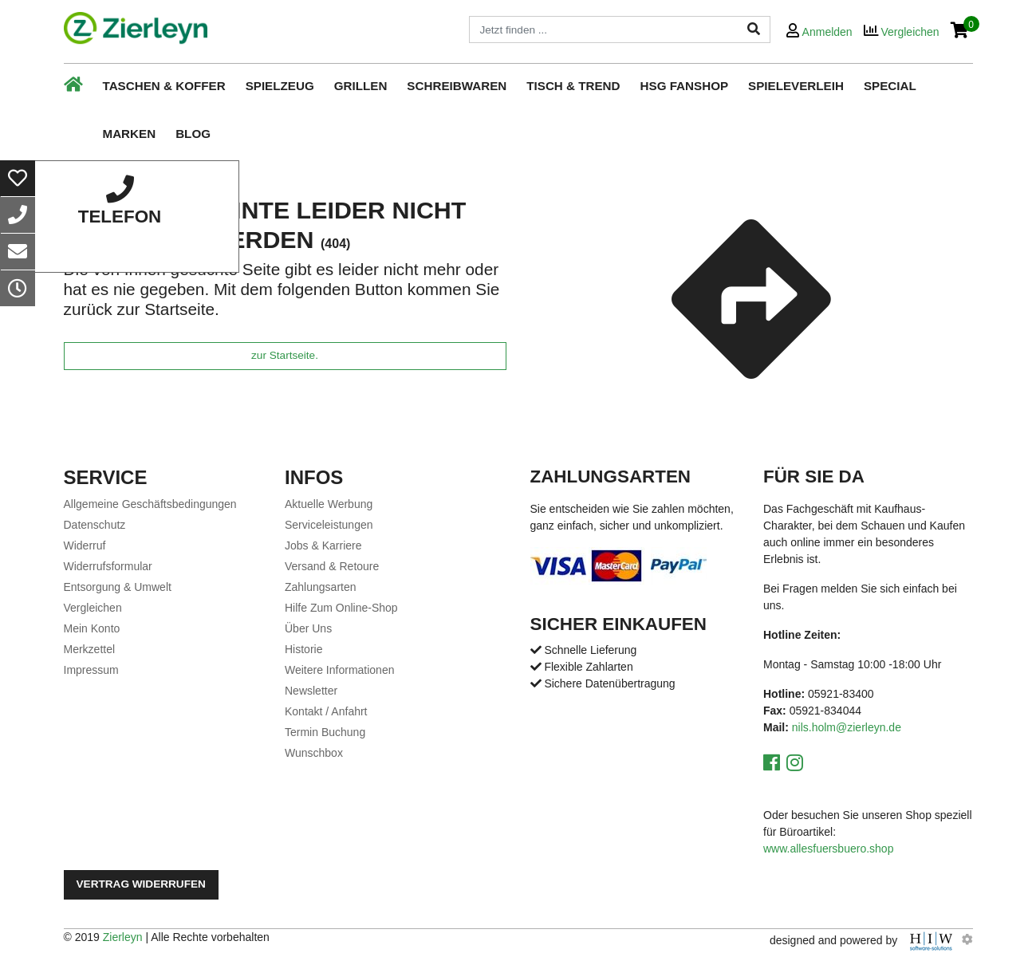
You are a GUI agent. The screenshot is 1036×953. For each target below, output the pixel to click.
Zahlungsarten (320, 587)
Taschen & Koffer (164, 86)
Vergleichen (93, 607)
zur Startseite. (284, 355)
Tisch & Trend (573, 86)
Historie (303, 649)
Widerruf (85, 545)
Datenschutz (95, 524)
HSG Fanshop (684, 86)
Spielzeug (280, 86)
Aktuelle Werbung (328, 504)
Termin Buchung (325, 732)
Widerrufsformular (108, 566)
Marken (129, 133)
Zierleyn (123, 937)
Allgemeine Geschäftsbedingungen (150, 504)
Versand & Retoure (332, 566)
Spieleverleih (796, 86)
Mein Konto (92, 628)
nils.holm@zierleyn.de (846, 727)
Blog (193, 133)
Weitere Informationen (339, 670)
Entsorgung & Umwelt (117, 587)
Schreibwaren (456, 86)
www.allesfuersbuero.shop (828, 848)
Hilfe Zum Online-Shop (341, 607)
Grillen (361, 86)
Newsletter (311, 690)
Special (890, 86)
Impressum (91, 670)
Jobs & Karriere (323, 545)
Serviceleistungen (329, 524)
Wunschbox (314, 752)
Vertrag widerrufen (141, 884)
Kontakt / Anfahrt (326, 711)
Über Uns (308, 628)
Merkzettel (90, 649)
